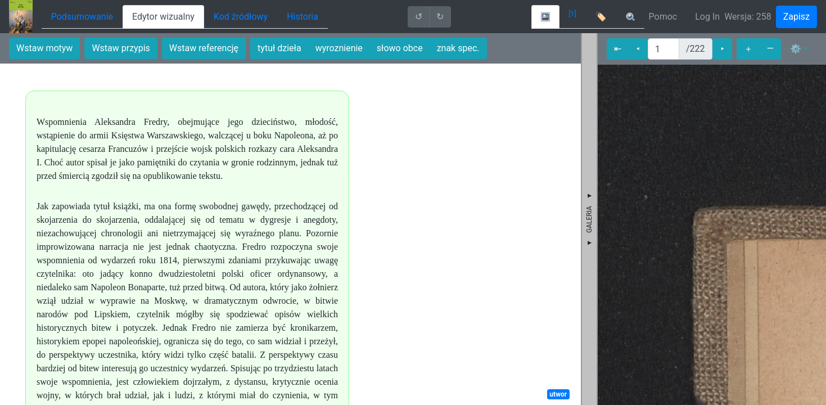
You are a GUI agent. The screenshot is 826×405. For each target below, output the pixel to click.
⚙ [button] (795, 48)
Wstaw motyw (44, 48)
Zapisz (796, 16)
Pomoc (663, 16)
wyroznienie (339, 48)
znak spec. (458, 48)
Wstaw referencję (203, 48)
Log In (707, 16)
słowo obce (400, 48)
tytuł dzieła (279, 48)
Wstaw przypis (121, 48)
